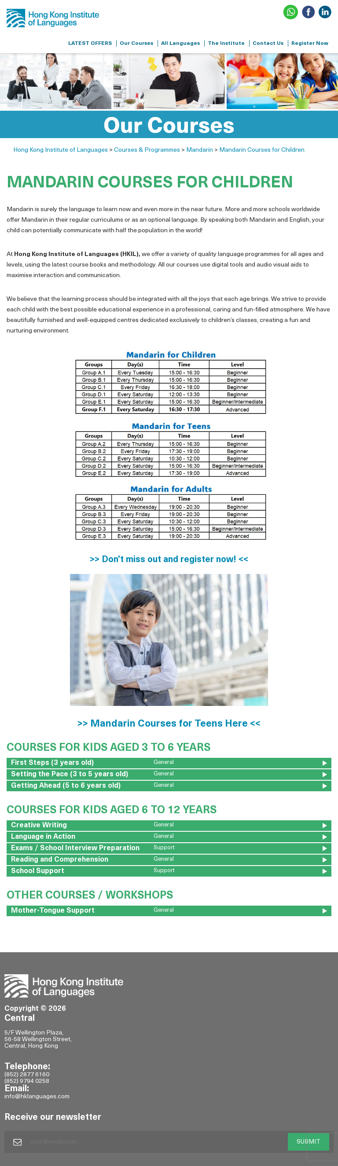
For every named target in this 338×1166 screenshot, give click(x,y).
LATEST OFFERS (90, 43)
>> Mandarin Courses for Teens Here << (169, 724)
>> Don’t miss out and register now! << (169, 560)
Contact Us (268, 43)
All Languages (180, 43)
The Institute (226, 43)
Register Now (309, 43)
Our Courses (136, 43)
